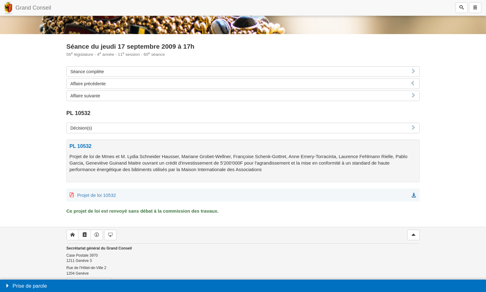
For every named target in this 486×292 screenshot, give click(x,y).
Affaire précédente (88, 83)
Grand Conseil (33, 8)
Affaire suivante (85, 95)
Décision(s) (81, 128)
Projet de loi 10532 (96, 195)
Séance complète (87, 71)
